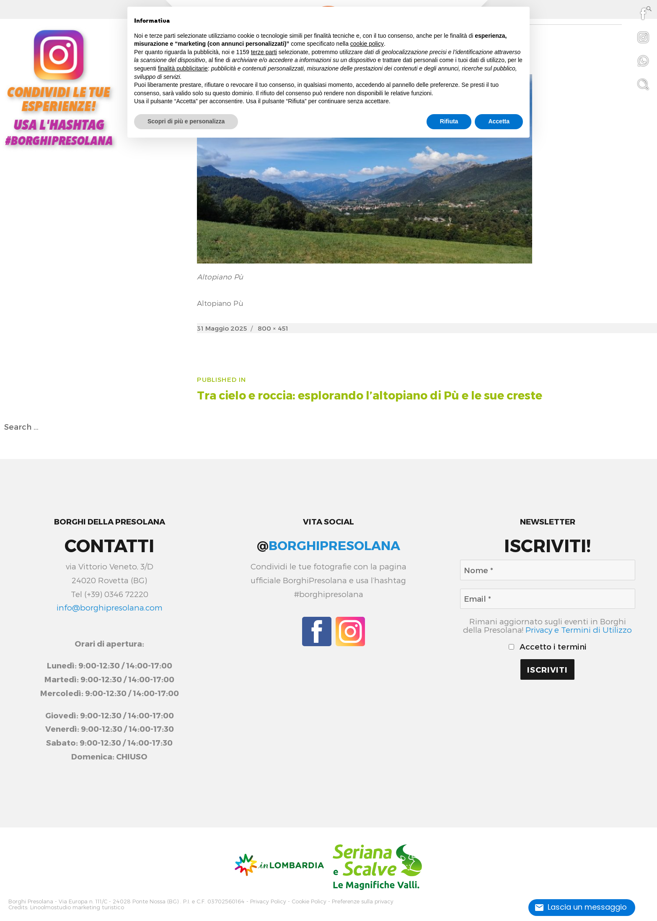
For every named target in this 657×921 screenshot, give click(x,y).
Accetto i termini (548, 646)
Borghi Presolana (30, 901)
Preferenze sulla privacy (362, 901)
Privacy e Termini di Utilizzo (578, 629)
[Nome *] (547, 570)
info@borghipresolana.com (110, 607)
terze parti (264, 52)
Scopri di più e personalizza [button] (186, 121)
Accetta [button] (499, 121)
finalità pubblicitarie (183, 68)
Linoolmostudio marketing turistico (77, 906)
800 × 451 (273, 328)
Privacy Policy (268, 901)
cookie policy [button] (367, 43)
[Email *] (547, 599)
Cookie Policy (309, 901)
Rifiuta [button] (449, 121)
